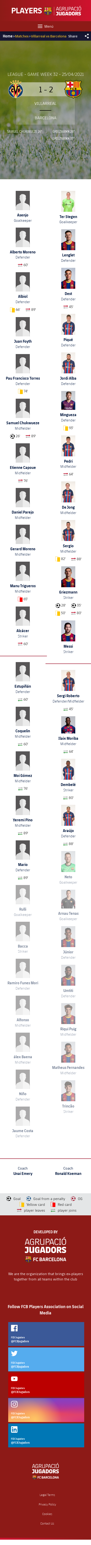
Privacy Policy (47, 1504)
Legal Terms (47, 1495)
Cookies (47, 1514)
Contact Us (47, 1523)
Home (8, 36)
